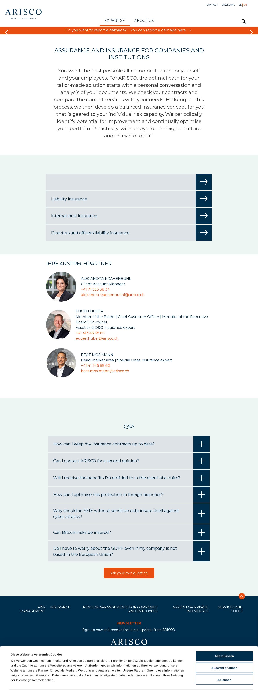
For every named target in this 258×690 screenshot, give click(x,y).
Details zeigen (172, 682)
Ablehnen (224, 664)
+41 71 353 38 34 (95, 289)
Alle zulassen (224, 640)
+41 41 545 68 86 (90, 333)
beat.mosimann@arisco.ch (105, 371)
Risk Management (32, 609)
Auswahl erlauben (224, 652)
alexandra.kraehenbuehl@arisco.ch (113, 295)
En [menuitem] (245, 5)
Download (228, 5)
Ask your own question (129, 573)
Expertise (114, 20)
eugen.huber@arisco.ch (97, 338)
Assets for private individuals (190, 609)
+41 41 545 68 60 (95, 365)
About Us (144, 20)
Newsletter (129, 623)
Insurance (60, 607)
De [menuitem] (240, 5)
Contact (212, 5)
